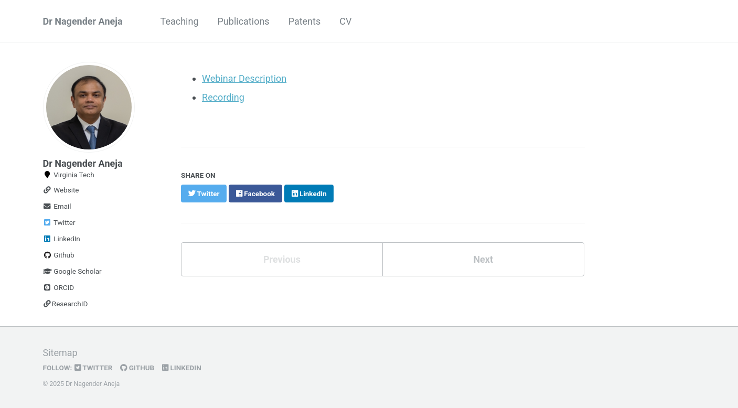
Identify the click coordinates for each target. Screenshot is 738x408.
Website (61, 190)
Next (483, 259)
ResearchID (65, 303)
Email (57, 206)
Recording (223, 97)
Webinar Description (244, 78)
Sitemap (60, 352)
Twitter (59, 222)
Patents (304, 21)
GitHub (137, 367)
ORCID (58, 287)
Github (58, 255)
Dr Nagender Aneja (83, 21)
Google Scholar (72, 271)
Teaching (180, 21)
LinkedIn (61, 238)
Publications (244, 21)
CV (345, 21)
